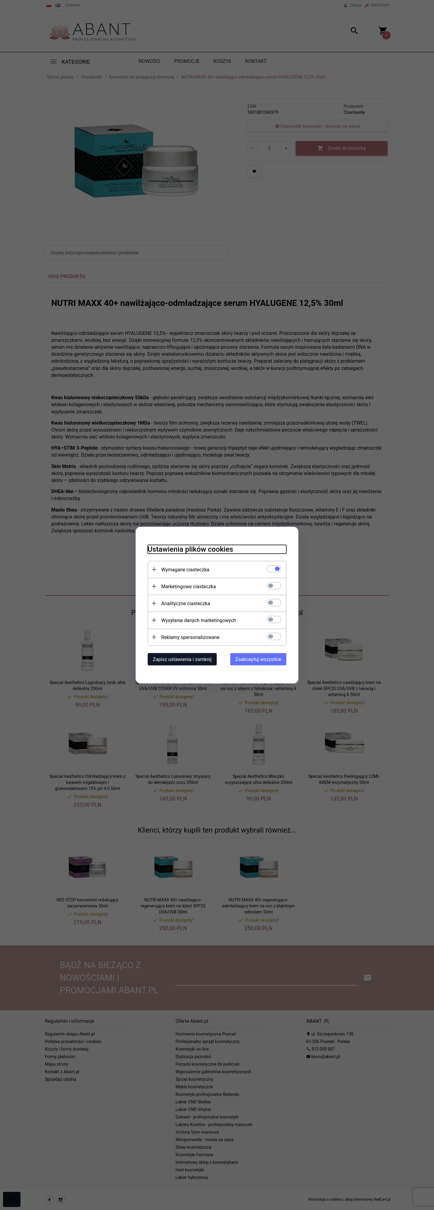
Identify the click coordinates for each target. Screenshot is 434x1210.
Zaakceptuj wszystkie (258, 659)
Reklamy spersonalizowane (190, 637)
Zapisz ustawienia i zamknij (182, 659)
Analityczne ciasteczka (185, 603)
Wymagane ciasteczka (185, 569)
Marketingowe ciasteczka (188, 586)
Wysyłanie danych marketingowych (198, 620)
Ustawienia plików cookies (190, 549)
